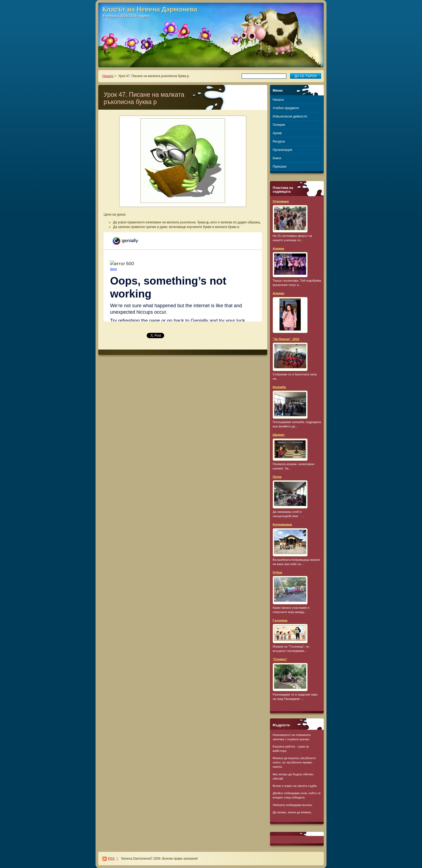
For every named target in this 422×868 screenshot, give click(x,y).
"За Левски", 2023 (286, 339)
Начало (108, 76)
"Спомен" (280, 659)
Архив (277, 133)
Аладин (278, 248)
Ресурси (279, 141)
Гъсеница (280, 620)
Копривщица (282, 524)
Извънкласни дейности (290, 116)
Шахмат (278, 434)
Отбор (277, 572)
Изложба (279, 387)
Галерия (279, 125)
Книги (277, 158)
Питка (277, 476)
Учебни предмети (286, 108)
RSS (111, 858)
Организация (282, 150)
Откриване (281, 201)
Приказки (280, 166)
